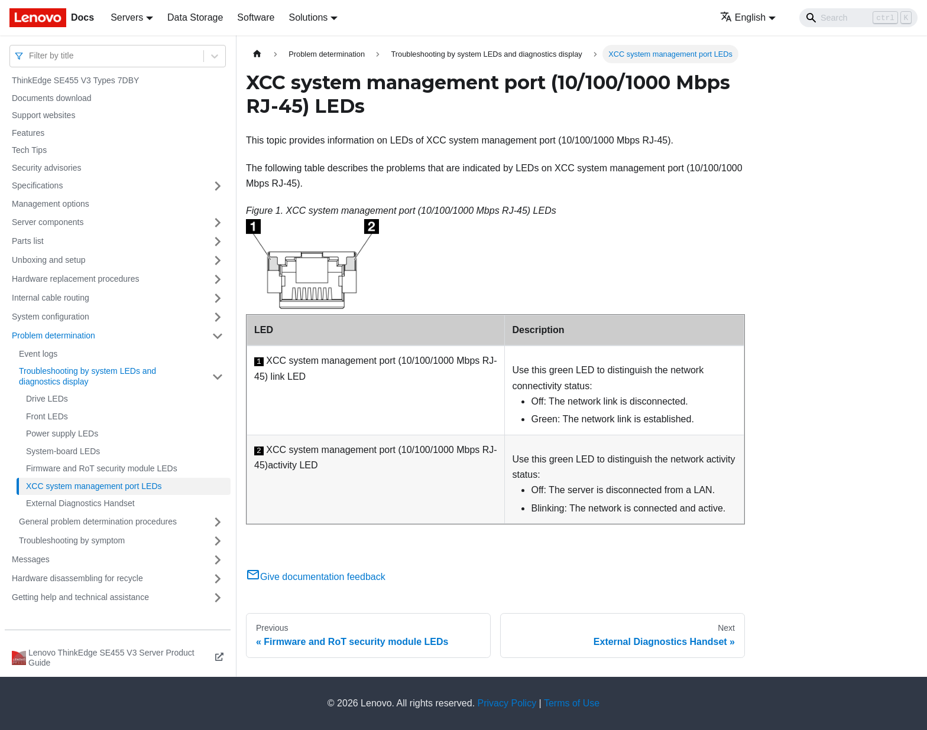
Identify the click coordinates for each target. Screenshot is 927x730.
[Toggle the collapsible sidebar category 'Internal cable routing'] (218, 298)
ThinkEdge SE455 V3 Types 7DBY (75, 80)
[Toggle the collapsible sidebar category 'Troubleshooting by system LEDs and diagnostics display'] (218, 376)
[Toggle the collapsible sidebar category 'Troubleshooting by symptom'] (218, 541)
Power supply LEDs (62, 433)
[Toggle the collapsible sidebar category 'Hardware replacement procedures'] (218, 279)
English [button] (743, 17)
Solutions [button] (308, 17)
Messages (31, 559)
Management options (50, 203)
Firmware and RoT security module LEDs (101, 468)
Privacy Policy (507, 703)
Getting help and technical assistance (80, 597)
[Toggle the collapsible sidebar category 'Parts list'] (218, 241)
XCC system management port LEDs (94, 486)
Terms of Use (571, 703)
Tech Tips (29, 150)
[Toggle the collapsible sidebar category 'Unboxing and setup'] (218, 260)
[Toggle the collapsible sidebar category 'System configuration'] (218, 317)
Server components (47, 222)
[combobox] (30, 56)
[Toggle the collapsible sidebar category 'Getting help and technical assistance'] (218, 597)
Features (28, 133)
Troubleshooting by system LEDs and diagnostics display (87, 376)
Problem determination (53, 335)
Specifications (37, 185)
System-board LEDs (63, 451)
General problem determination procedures (98, 521)
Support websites (43, 115)
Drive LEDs (47, 398)
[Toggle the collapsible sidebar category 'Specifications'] (218, 186)
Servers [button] (127, 17)
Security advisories (47, 167)
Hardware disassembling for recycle (77, 578)
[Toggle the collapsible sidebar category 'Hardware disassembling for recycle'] (218, 578)
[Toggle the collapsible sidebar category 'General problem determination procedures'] (218, 522)
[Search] (858, 17)
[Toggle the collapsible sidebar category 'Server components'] (218, 222)
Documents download (52, 98)
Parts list (28, 241)
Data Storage (195, 17)
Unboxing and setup (49, 260)
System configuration (50, 316)
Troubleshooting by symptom (72, 540)
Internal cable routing (50, 297)
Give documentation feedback (315, 577)
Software (255, 17)
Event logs (38, 354)
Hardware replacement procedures (76, 278)
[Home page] (257, 54)
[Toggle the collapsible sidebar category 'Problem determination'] (218, 336)
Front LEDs (47, 416)
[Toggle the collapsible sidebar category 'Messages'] (218, 559)
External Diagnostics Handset (80, 503)
